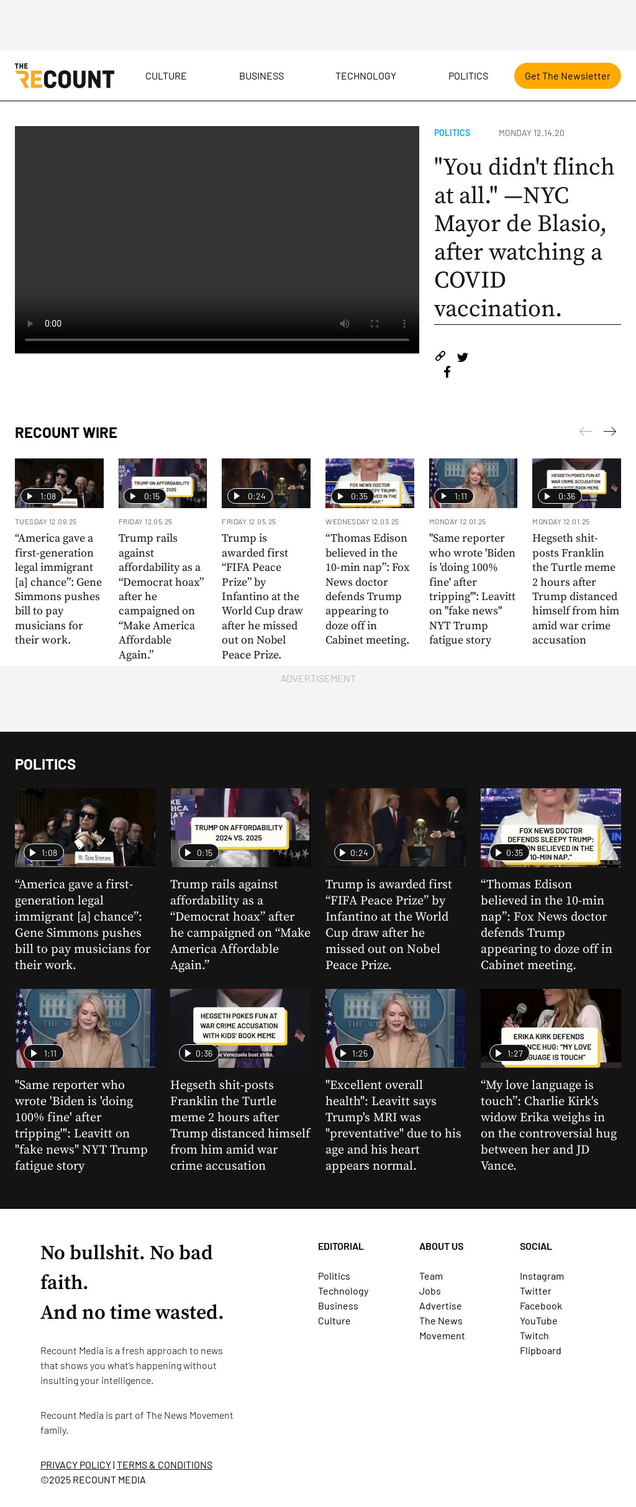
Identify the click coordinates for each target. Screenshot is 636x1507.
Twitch (534, 1335)
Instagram (542, 1276)
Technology (365, 75)
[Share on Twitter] (462, 358)
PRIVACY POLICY (75, 1464)
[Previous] (610, 434)
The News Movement (190, 1415)
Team (431, 1276)
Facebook (541, 1305)
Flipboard (540, 1350)
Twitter (536, 1290)
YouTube (539, 1320)
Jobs (430, 1290)
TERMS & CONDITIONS (164, 1464)
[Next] (586, 434)
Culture (166, 75)
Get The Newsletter (568, 75)
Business (261, 75)
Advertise (440, 1305)
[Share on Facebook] (447, 374)
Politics (468, 75)
